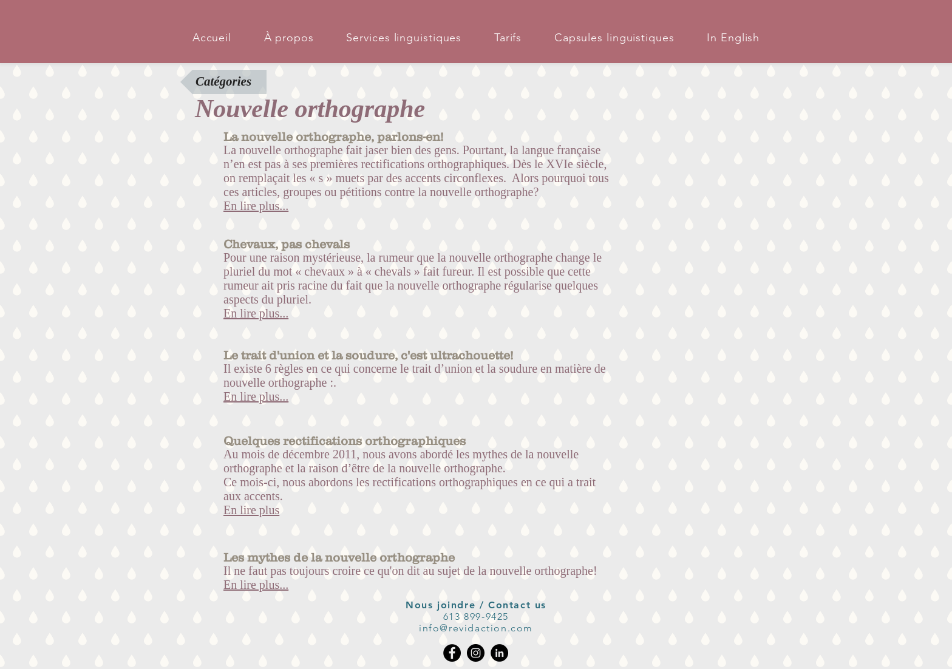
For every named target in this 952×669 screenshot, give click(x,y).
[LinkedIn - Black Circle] (499, 653)
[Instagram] (475, 653)
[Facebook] (452, 653)
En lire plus (251, 510)
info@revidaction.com (476, 628)
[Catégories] (223, 82)
